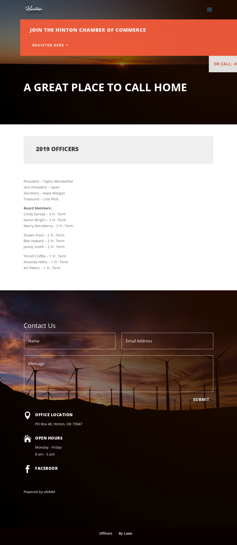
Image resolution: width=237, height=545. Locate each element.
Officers (105, 533)
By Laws (125, 533)
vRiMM (49, 491)
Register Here (91, 45)
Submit (201, 399)
